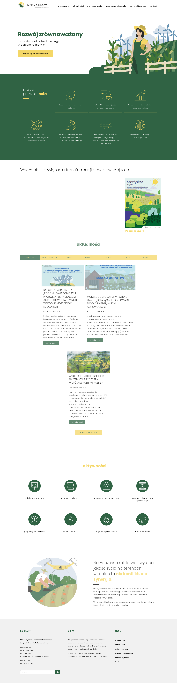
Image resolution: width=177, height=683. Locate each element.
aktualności (78, 6)
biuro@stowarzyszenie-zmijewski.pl (37, 656)
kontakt (153, 6)
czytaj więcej (51, 343)
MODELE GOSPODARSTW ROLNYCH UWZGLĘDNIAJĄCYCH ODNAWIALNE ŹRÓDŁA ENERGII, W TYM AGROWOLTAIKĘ (108, 302)
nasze (88, 466)
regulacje (108, 257)
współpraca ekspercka (116, 6)
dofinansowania (94, 6)
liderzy (127, 257)
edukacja (69, 257)
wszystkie (147, 257)
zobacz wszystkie (88, 432)
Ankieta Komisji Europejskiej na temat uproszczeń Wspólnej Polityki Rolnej (88, 379)
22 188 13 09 (27, 653)
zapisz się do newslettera (35, 53)
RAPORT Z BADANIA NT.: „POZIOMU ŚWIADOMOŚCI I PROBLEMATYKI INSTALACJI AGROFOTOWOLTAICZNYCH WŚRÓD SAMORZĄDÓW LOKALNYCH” (60, 298)
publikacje (88, 257)
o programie (63, 6)
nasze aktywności (138, 6)
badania (30, 257)
